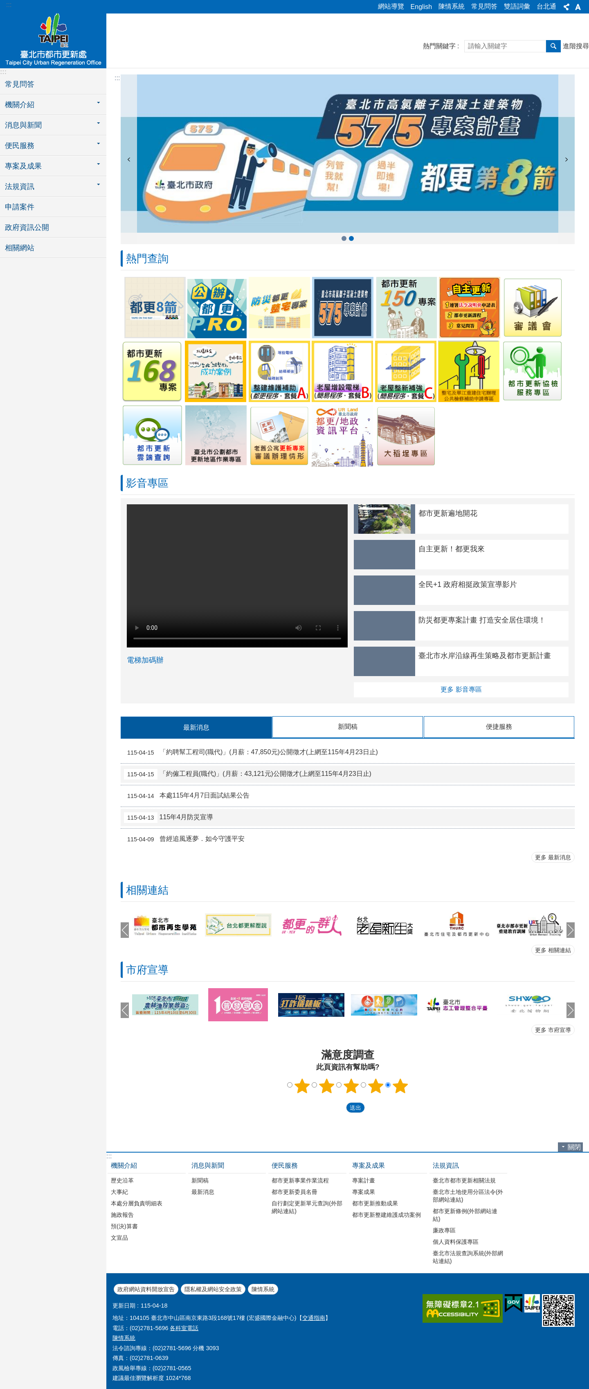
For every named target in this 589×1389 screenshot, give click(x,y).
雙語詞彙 (517, 6)
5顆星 (400, 1085)
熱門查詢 (147, 258)
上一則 (129, 159)
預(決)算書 (124, 1226)
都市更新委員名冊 (294, 1191)
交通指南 (313, 1317)
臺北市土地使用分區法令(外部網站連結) (468, 1195)
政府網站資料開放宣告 (146, 1289)
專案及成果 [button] (23, 166)
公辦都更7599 (351, 238)
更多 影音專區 (461, 689)
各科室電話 (184, 1327)
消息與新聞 (207, 1165)
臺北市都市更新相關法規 (464, 1180)
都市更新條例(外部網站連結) (465, 1214)
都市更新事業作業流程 (300, 1180)
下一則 (566, 159)
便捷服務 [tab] (499, 726)
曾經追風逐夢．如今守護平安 (184, 839)
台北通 (546, 6)
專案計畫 (363, 1180)
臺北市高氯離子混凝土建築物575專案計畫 (344, 238)
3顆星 (351, 1085)
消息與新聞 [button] (23, 125)
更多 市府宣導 (553, 1029)
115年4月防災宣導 (168, 817)
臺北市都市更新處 (53, 39)
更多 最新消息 (553, 857)
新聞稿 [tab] (347, 726)
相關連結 (147, 889)
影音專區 (147, 483)
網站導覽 (391, 6)
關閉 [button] (574, 1146)
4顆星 (376, 1085)
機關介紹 (124, 1165)
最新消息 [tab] (196, 727)
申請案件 (19, 207)
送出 (338, 1107)
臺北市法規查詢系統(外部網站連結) (468, 1257)
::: (8, 4)
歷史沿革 (122, 1180)
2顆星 (327, 1085)
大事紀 (119, 1191)
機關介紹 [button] (19, 105)
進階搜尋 (576, 46)
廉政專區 (444, 1230)
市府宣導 (147, 969)
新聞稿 (200, 1180)
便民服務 (285, 1165)
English (421, 6)
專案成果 (363, 1191)
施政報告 (122, 1214)
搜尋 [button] (553, 46)
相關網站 (19, 248)
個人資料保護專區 (456, 1241)
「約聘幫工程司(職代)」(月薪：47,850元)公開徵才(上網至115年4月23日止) (251, 752)
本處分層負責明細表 (136, 1203)
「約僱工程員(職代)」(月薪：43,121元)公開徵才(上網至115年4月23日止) (247, 774)
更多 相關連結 (553, 949)
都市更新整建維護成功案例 (386, 1214)
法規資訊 (446, 1165)
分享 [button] (566, 7)
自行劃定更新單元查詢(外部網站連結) (307, 1207)
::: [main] (117, 77)
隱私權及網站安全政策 (213, 1289)
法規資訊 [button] (19, 186)
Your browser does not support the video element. (237, 575)
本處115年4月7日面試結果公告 (187, 795)
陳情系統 (451, 6)
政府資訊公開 (27, 227)
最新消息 (202, 1191)
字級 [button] (578, 7)
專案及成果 (368, 1165)
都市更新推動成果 (375, 1203)
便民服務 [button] (19, 146)
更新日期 (123, 1305)
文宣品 (119, 1237)
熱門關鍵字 (439, 46)
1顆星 (302, 1085)
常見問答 (484, 6)
